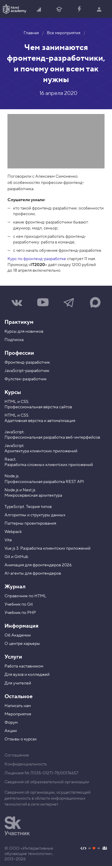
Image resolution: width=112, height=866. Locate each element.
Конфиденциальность (25, 764)
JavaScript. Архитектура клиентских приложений (40, 448)
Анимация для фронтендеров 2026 (38, 565)
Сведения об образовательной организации (46, 782)
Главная (31, 33)
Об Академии (17, 635)
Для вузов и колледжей (27, 674)
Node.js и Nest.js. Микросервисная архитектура (33, 492)
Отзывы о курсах (20, 739)
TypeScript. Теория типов (28, 506)
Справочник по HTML (25, 596)
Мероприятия (17, 714)
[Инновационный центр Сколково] (17, 825)
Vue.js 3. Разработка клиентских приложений (47, 548)
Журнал (14, 587)
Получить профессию (59, 9)
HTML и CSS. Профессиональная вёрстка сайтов (38, 404)
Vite (8, 540)
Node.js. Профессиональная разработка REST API (44, 478)
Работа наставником (23, 666)
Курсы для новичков (23, 331)
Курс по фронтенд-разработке (36, 259)
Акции (10, 731)
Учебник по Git (18, 604)
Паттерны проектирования (30, 523)
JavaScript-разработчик (26, 370)
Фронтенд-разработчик (27, 362)
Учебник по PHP (20, 612)
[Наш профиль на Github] (94, 849)
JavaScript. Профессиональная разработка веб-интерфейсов (52, 434)
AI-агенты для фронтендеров (32, 573)
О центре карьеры (22, 643)
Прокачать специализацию (79, 9)
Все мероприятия (63, 33)
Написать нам (17, 706)
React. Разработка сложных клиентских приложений (48, 462)
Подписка (14, 340)
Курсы (12, 392)
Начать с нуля (39, 9)
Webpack (13, 531)
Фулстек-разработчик (25, 379)
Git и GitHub (16, 556)
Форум (11, 722)
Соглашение (16, 755)
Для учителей (17, 683)
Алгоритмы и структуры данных (34, 515)
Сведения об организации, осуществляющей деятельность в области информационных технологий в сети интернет (47, 798)
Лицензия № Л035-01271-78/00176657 (41, 773)
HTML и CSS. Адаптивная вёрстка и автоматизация (39, 418)
